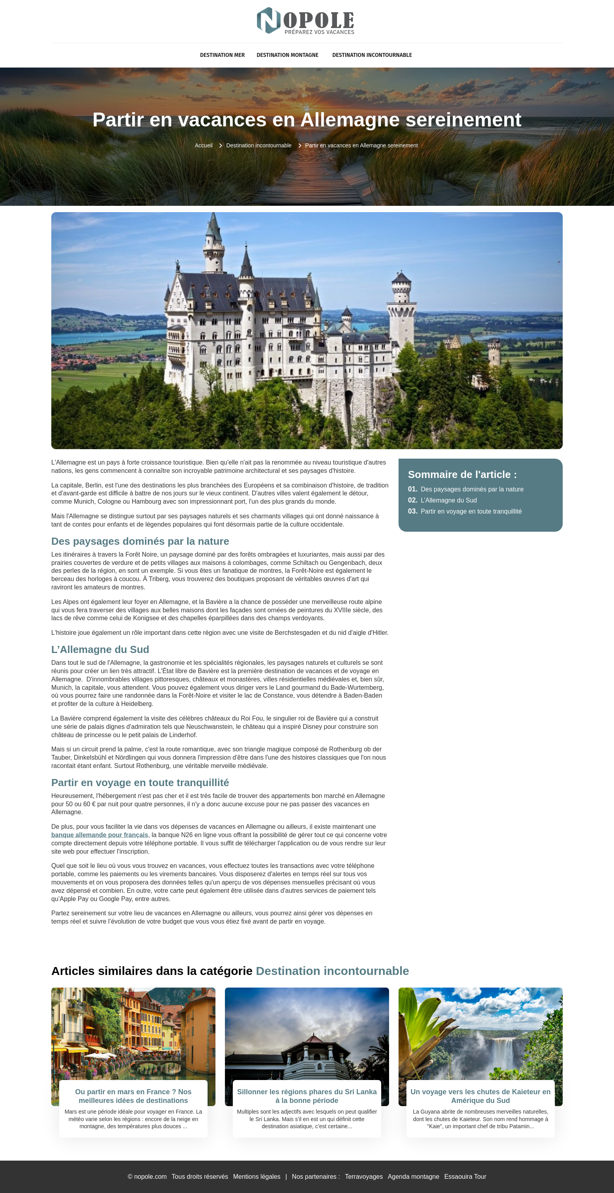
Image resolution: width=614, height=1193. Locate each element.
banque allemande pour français (99, 835)
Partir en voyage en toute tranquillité (465, 511)
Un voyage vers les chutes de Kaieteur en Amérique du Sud (480, 1096)
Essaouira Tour (465, 1176)
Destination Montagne (287, 55)
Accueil (204, 145)
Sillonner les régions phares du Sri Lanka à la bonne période (307, 1096)
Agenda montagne (414, 1176)
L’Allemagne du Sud (442, 500)
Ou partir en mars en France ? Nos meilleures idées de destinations (133, 1096)
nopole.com (150, 1176)
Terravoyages (364, 1176)
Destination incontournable (372, 55)
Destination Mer (222, 55)
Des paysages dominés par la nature (466, 489)
